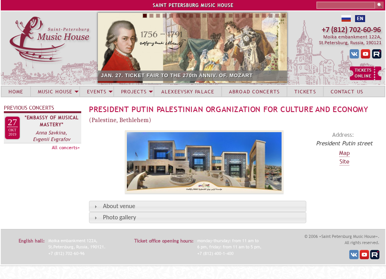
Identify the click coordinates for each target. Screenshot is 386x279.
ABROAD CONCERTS (254, 91)
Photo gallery (119, 217)
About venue (119, 206)
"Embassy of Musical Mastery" (52, 121)
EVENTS (96, 91)
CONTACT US (347, 91)
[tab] (197, 206)
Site (344, 161)
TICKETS (305, 91)
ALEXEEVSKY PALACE (187, 91)
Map (344, 153)
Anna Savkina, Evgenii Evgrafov (51, 136)
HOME (16, 91)
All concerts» (66, 147)
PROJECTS (134, 91)
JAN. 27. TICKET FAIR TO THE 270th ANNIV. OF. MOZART (177, 75)
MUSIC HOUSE (55, 91)
